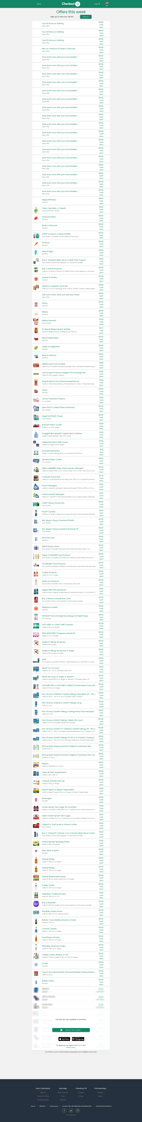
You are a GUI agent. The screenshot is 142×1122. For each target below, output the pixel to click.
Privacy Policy (71, 1047)
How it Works (63, 1092)
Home (39, 4)
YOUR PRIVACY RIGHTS (103, 1106)
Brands (100, 1092)
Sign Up (86, 17)
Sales (100, 1096)
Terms (80, 1045)
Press (81, 1096)
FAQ (62, 1096)
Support (63, 1100)
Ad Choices (54, 1106)
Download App (43, 1100)
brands (66, 1052)
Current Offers (43, 1096)
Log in (97, 4)
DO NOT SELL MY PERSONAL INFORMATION (76, 1106)
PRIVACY (43, 1106)
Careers (81, 1092)
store (95, 1052)
